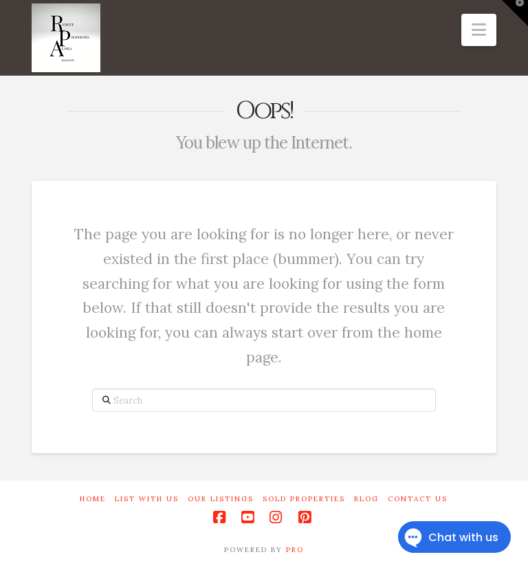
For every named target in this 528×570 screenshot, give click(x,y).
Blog (366, 498)
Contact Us (418, 498)
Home (93, 498)
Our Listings (221, 498)
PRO (295, 549)
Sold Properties (304, 498)
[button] (478, 30)
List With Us (147, 498)
